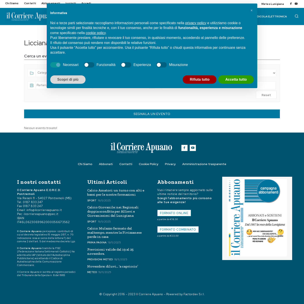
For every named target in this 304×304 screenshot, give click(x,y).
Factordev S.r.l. (194, 294)
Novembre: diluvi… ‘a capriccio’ (112, 266)
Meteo (92, 272)
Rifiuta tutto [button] (199, 79)
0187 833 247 (33, 202)
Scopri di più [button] (68, 79)
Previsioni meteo (100, 259)
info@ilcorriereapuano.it (44, 210)
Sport (92, 200)
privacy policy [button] (195, 23)
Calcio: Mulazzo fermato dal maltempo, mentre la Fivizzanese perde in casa (114, 232)
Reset (266, 95)
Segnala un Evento (152, 114)
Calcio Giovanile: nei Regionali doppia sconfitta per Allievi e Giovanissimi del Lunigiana (113, 211)
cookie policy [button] (96, 33)
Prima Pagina (97, 242)
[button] (297, 16)
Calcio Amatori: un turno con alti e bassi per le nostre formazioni (115, 192)
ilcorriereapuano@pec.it (41, 214)
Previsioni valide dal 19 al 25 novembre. (110, 251)
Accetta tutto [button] (236, 79)
